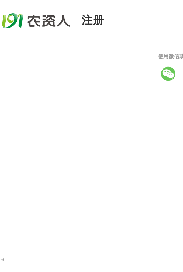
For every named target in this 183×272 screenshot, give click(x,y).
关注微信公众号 (105, 97)
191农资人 (21, 8)
